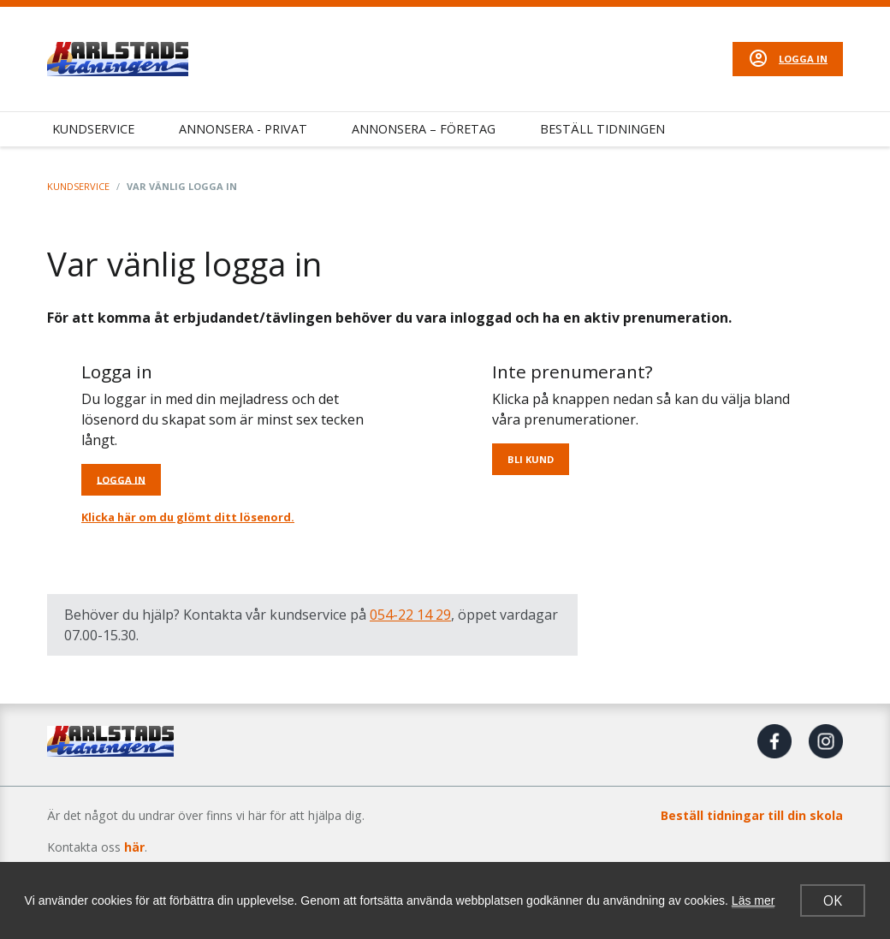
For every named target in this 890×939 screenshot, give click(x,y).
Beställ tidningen (602, 129)
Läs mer (753, 900)
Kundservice (93, 129)
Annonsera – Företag (423, 129)
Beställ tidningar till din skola (752, 815)
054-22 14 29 (410, 614)
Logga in (803, 58)
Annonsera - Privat (243, 129)
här (134, 847)
